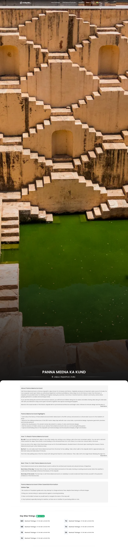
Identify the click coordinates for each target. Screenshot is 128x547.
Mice (87, 2)
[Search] (92, 2)
